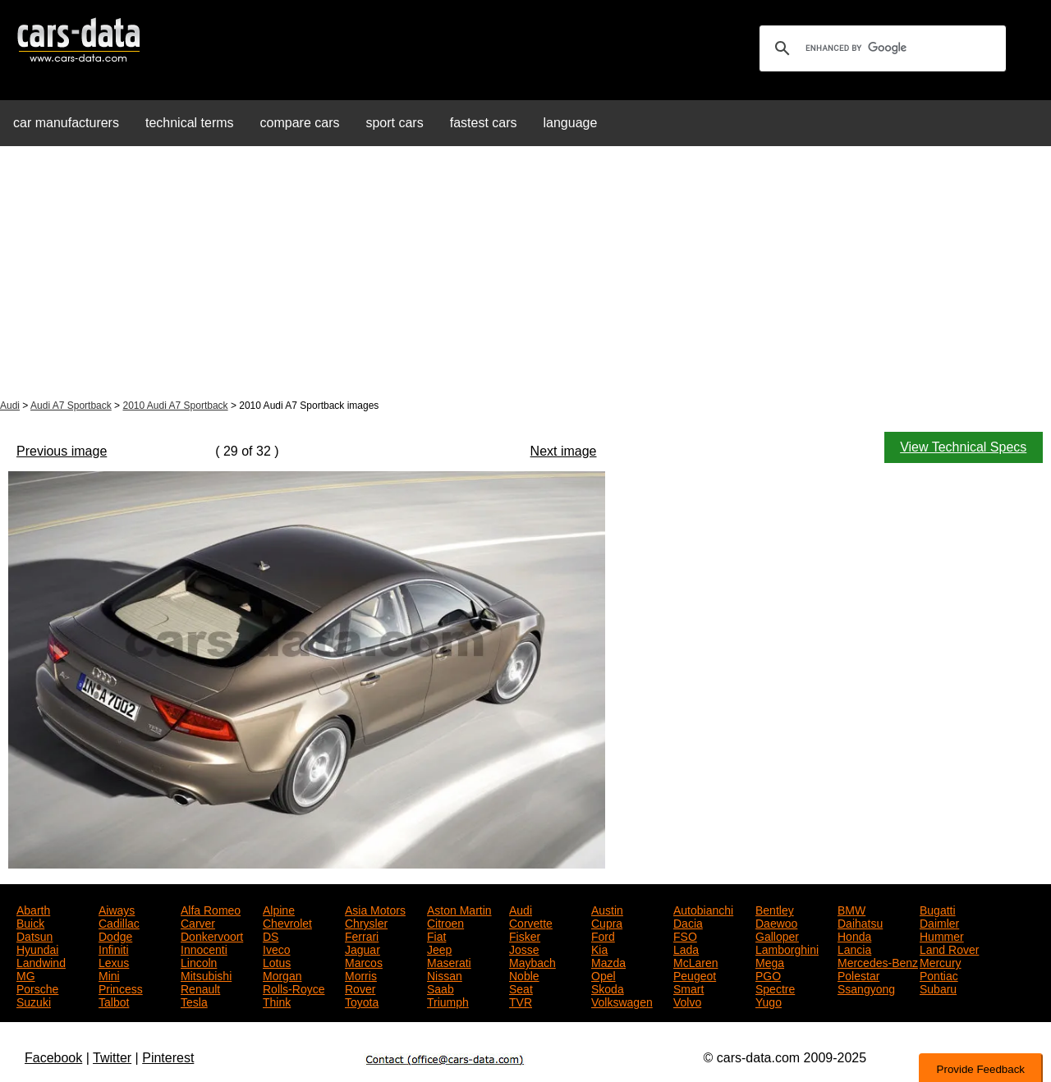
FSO (685, 935)
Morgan (282, 974)
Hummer (942, 935)
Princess (121, 988)
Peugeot (694, 974)
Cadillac (119, 922)
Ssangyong (866, 988)
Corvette (531, 922)
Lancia (854, 948)
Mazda (608, 961)
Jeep (439, 948)
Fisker (524, 935)
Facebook (53, 1058)
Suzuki (33, 1001)
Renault (200, 988)
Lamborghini (787, 948)
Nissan (444, 974)
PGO (768, 974)
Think (277, 1001)
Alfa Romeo (211, 909)
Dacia (688, 922)
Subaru (938, 988)
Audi (10, 405)
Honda (854, 935)
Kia (599, 948)
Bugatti (938, 909)
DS (270, 935)
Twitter (112, 1058)
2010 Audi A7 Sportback (174, 405)
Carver (198, 922)
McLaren (695, 961)
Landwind (41, 961)
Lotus (277, 961)
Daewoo (776, 922)
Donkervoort (212, 935)
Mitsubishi (206, 974)
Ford (603, 935)
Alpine (279, 909)
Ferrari (362, 935)
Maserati (449, 961)
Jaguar (362, 948)
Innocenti (204, 948)
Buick (30, 922)
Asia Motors (375, 909)
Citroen (445, 922)
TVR (520, 1001)
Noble (524, 974)
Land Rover (949, 948)
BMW (851, 909)
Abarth (33, 909)
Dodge (115, 935)
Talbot (114, 1001)
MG (25, 974)
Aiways (117, 909)
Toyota (362, 1001)
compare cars (300, 123)
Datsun (34, 935)
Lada (686, 948)
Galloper (777, 935)
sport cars (394, 123)
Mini (109, 974)
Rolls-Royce (293, 988)
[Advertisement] (525, 274)
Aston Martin (459, 909)
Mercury (941, 961)
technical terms (189, 123)
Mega (769, 961)
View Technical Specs (963, 447)
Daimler (939, 922)
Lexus (114, 961)
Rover (360, 988)
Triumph (448, 1001)
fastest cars (483, 123)
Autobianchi (703, 909)
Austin (607, 909)
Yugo (768, 1001)
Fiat (436, 935)
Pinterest (168, 1058)
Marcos (364, 961)
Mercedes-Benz (878, 961)
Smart (688, 988)
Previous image (61, 451)
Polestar (858, 974)
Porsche (37, 988)
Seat (521, 988)
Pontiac (939, 974)
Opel (603, 974)
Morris (361, 974)
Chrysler (366, 922)
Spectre (775, 988)
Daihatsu (860, 922)
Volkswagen (622, 1001)
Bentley (774, 909)
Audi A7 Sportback (71, 405)
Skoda (607, 988)
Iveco (276, 948)
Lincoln (199, 961)
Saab (440, 988)
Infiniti (114, 948)
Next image (563, 451)
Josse (524, 948)
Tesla (194, 1001)
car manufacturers (66, 123)
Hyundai (37, 948)
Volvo (687, 1001)
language (571, 123)
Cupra (606, 922)
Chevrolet (287, 922)
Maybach (532, 961)
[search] (880, 48)
